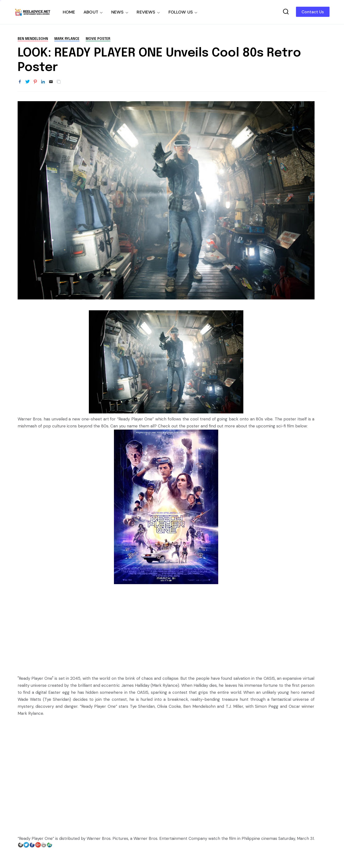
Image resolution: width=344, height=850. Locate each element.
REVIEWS (146, 12)
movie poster (98, 39)
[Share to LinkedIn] (43, 82)
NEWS (117, 12)
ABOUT (91, 12)
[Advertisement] (166, 627)
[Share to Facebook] (20, 82)
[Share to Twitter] (27, 82)
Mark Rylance (66, 39)
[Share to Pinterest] (35, 82)
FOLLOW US (180, 12)
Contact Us (313, 11)
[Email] (51, 82)
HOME (69, 12)
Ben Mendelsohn (33, 39)
